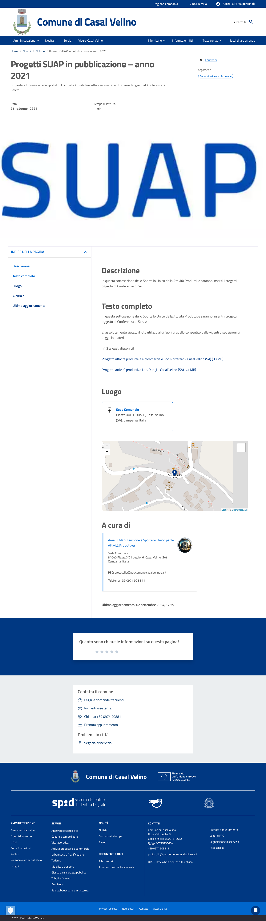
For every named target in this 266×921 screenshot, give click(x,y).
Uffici (14, 842)
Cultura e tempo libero (64, 836)
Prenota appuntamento (224, 830)
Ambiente (57, 884)
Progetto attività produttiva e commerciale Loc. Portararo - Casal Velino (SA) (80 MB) (162, 359)
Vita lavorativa (60, 842)
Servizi (56, 823)
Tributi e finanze (61, 878)
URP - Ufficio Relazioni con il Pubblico (170, 862)
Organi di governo (21, 836)
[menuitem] (151, 40)
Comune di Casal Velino (86, 22)
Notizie (40, 51)
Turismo (56, 860)
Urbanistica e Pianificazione (68, 854)
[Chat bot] (255, 910)
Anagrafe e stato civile (64, 830)
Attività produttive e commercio (70, 848)
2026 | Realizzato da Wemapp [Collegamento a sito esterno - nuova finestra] (28, 918)
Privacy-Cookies (108, 908)
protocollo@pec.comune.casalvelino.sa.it (172, 854)
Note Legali (128, 908)
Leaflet (225, 510)
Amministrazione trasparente (116, 867)
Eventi (102, 842)
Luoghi (15, 866)
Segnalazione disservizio (224, 842)
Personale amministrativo (26, 860)
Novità (27, 51)
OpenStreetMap (239, 510)
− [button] (107, 452)
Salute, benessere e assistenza (70, 890)
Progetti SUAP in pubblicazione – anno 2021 (78, 51)
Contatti (154, 823)
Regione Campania (166, 4)
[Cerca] (251, 22)
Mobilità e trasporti (62, 866)
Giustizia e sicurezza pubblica (68, 872)
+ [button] (107, 446)
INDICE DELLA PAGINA (27, 251)
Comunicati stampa (110, 836)
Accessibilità (217, 847)
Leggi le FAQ (217, 835)
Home (14, 51)
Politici (14, 854)
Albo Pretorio (198, 4)
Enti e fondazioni (20, 848)
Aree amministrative (23, 830)
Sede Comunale (127, 409)
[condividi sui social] (208, 60)
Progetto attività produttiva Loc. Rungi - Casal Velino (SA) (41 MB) (149, 369)
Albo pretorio (106, 861)
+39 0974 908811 (158, 848)
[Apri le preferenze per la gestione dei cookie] (10, 910)
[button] (235, 4)
